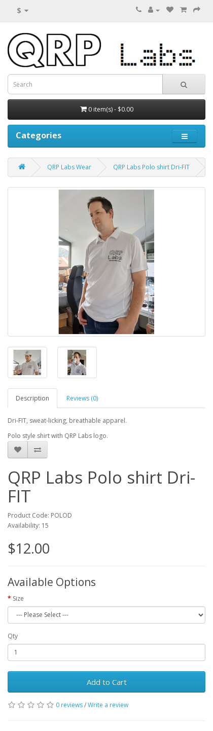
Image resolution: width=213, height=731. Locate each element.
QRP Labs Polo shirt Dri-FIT (151, 167)
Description (32, 398)
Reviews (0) (82, 398)
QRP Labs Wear (69, 167)
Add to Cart (107, 682)
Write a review (108, 705)
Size (18, 598)
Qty (13, 636)
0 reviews (69, 705)
